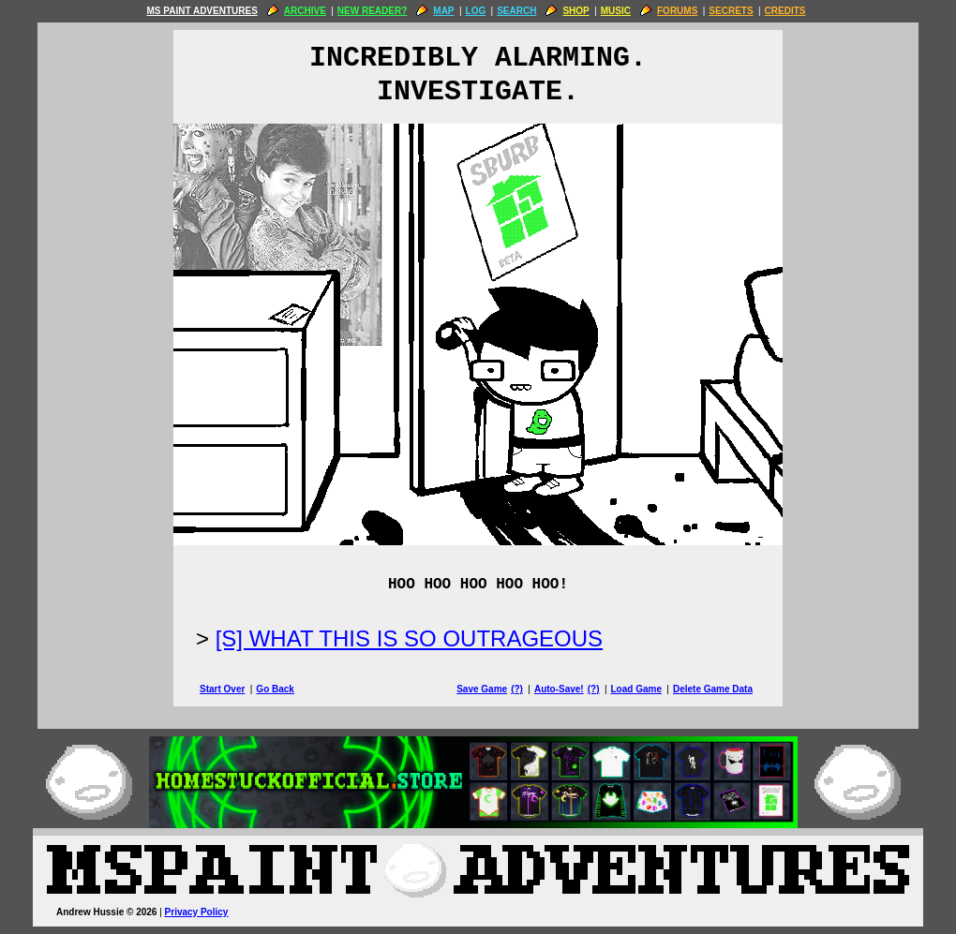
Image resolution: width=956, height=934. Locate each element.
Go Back (275, 689)
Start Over (222, 689)
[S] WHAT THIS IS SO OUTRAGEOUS (409, 638)
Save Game (481, 689)
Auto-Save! (559, 689)
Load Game (635, 689)
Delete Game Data (713, 689)
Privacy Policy (197, 912)
